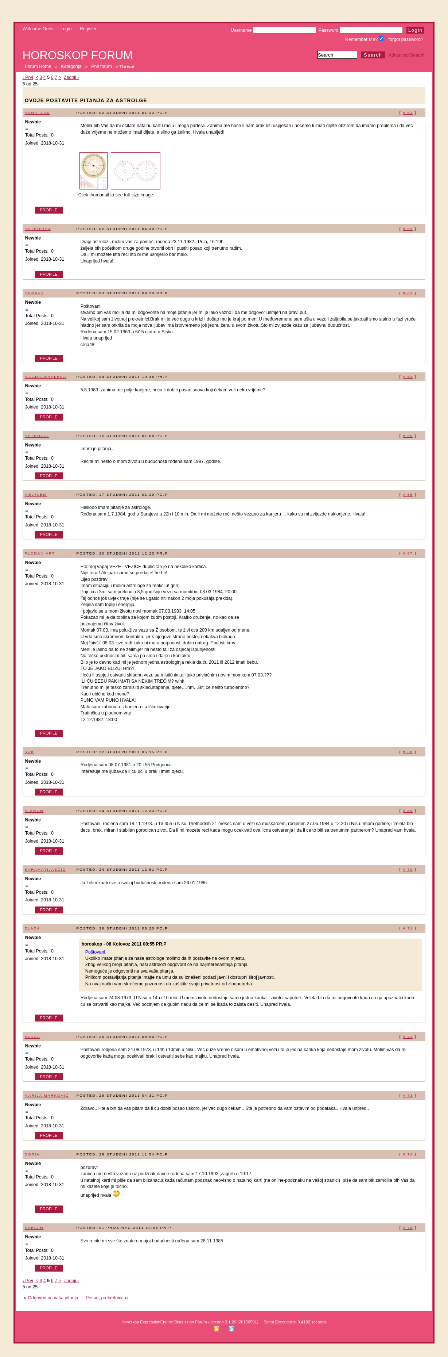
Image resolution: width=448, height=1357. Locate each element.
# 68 (408, 752)
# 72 (408, 1037)
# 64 (408, 377)
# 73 (408, 1095)
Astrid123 (38, 229)
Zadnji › (71, 77)
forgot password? (405, 39)
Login (66, 28)
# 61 (408, 113)
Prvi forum (101, 66)
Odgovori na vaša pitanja (53, 1297)
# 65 (408, 436)
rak (30, 752)
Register (88, 28)
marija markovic (47, 1095)
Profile (49, 210)
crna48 (34, 293)
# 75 (408, 1228)
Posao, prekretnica (105, 1297)
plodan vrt (40, 553)
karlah (34, 1228)
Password (361, 30)
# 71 (408, 928)
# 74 (408, 1154)
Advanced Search (406, 55)
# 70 (408, 869)
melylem (36, 494)
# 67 (408, 553)
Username (273, 30)
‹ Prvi (28, 77)
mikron (34, 811)
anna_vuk (37, 113)
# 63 (408, 293)
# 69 (408, 811)
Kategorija (71, 66)
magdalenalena (46, 377)
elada (32, 928)
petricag (37, 436)
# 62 (408, 229)
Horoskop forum (78, 55)
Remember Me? (364, 39)
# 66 (408, 494)
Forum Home (38, 66)
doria (32, 1154)
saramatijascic (45, 869)
